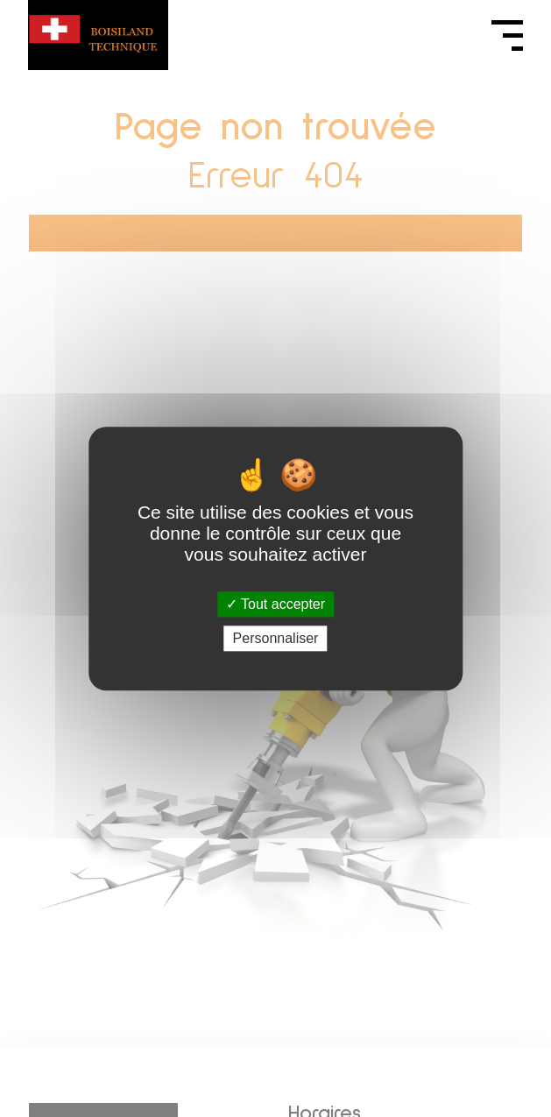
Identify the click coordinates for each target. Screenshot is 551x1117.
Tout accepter (275, 604)
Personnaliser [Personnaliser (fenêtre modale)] (276, 638)
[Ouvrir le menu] (507, 35)
